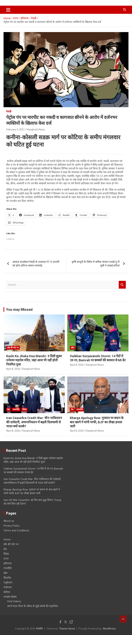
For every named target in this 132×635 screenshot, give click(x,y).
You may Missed (19, 309)
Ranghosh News (36, 129)
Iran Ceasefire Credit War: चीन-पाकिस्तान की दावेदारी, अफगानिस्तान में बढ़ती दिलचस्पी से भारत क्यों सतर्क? (34, 422)
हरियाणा (8, 563)
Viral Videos (14, 601)
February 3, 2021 (15, 129)
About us (9, 520)
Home (7, 539)
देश (8, 409)
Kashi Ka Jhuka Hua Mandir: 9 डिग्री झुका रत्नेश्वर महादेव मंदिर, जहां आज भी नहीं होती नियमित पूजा (34, 360)
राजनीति (16, 409)
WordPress (109, 628)
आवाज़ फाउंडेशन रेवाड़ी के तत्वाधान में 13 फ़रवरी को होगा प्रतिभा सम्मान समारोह (35, 263)
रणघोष (39, 628)
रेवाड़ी (8, 111)
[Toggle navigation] (8, 10)
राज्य (6, 558)
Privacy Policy (11, 525)
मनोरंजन (8, 587)
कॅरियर (7, 592)
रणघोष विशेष (10, 597)
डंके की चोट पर (13, 347)
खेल (72, 347)
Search (122, 285)
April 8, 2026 (13, 368)
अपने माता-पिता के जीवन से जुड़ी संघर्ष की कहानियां (32, 606)
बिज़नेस (7, 577)
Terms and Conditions (16, 530)
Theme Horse (67, 628)
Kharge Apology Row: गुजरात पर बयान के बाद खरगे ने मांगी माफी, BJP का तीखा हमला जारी (97, 422)
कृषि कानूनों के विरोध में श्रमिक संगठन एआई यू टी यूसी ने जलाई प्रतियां (96, 263)
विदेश (24, 409)
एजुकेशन (8, 582)
